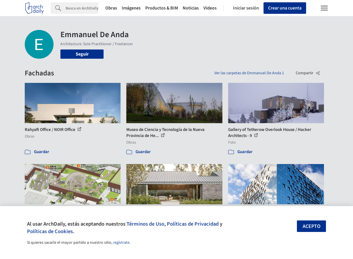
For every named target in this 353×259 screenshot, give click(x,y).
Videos (210, 8)
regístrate (121, 242)
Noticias (191, 8)
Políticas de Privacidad (193, 224)
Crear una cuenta (285, 8)
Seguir (82, 54)
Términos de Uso (145, 224)
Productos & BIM (161, 8)
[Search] (82, 8)
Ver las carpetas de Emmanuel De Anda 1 (249, 73)
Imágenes (131, 8)
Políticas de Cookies (50, 231)
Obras (111, 8)
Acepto (311, 226)
